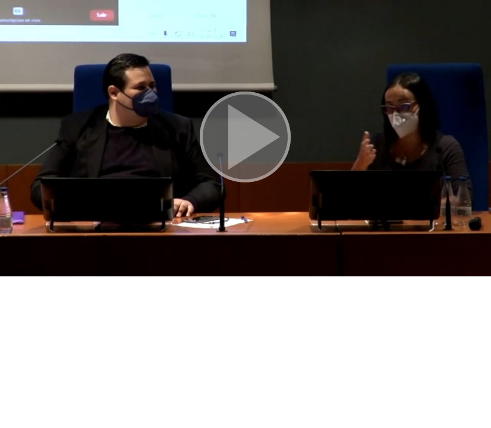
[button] (245, 138)
